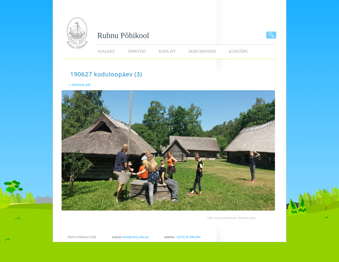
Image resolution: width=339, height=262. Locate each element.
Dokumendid (202, 51)
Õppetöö (137, 51)
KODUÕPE (238, 51)
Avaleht (106, 51)
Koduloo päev (247, 218)
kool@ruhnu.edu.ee (136, 237)
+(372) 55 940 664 (188, 237)
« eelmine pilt (80, 84)
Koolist (167, 51)
